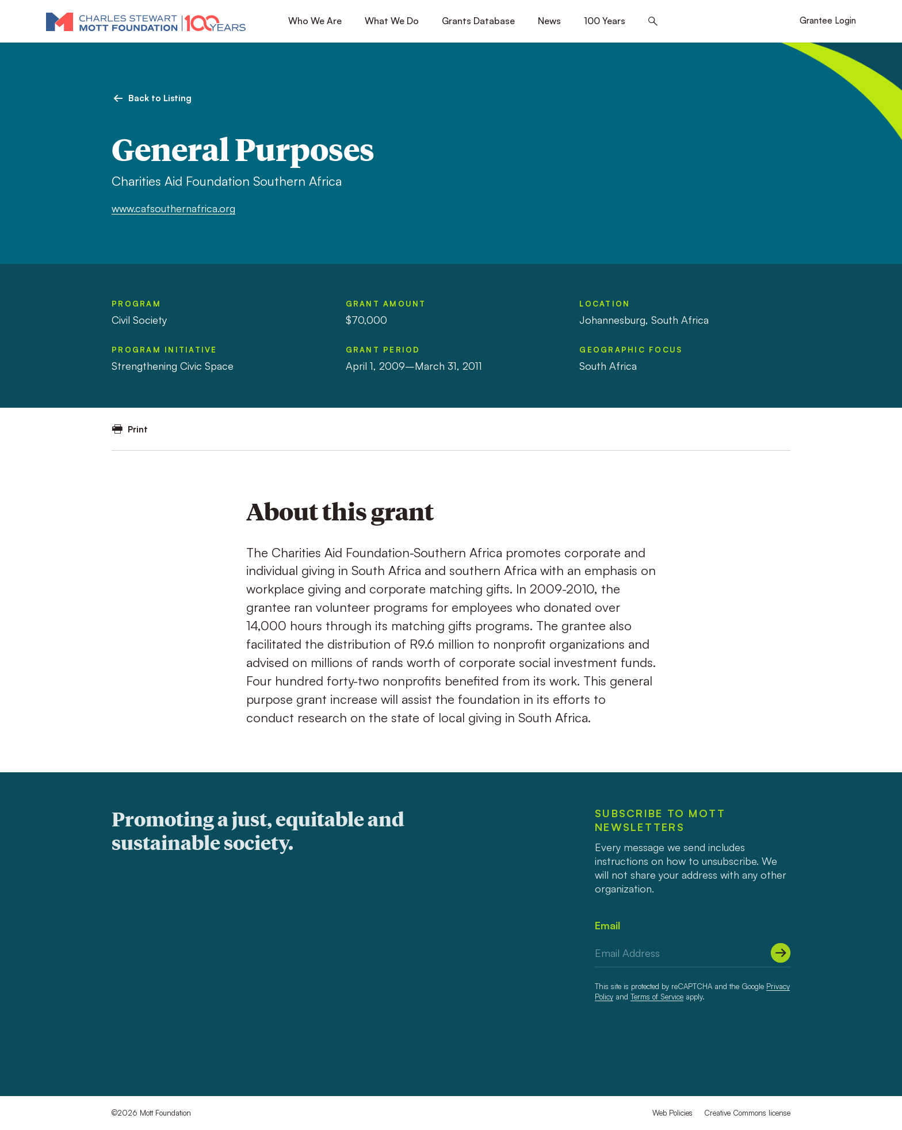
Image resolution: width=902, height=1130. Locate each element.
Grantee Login (828, 20)
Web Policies (672, 1112)
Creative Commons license (747, 1112)
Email (607, 925)
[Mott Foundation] (146, 21)
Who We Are (315, 20)
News (549, 20)
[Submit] (780, 953)
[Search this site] (653, 21)
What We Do (392, 20)
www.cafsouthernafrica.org (173, 208)
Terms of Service (656, 996)
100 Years (604, 20)
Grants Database (478, 20)
